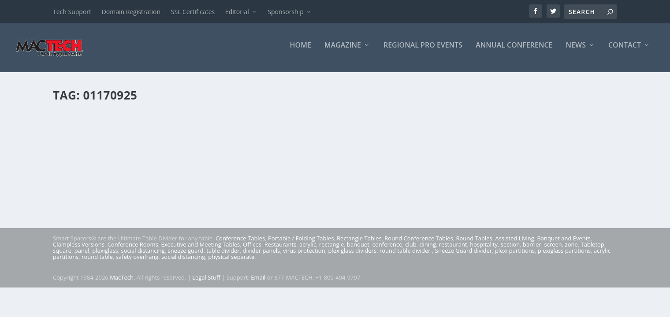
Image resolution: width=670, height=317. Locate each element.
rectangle (331, 250)
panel (81, 257)
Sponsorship (285, 11)
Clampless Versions (78, 250)
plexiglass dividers (352, 257)
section (510, 250)
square (62, 257)
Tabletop (592, 250)
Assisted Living (514, 244)
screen (553, 250)
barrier (532, 250)
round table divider (406, 257)
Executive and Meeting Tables (200, 250)
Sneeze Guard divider (463, 257)
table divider (222, 257)
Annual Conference (514, 51)
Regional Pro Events (422, 51)
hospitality (484, 250)
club (410, 250)
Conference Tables (240, 244)
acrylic (307, 250)
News (576, 51)
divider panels (261, 257)
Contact (624, 51)
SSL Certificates (193, 11)
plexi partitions (515, 257)
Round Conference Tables (418, 244)
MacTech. (122, 284)
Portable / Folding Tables (301, 244)
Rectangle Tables (359, 244)
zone (571, 250)
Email (258, 284)
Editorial (237, 11)
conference (387, 250)
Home (300, 51)
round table (97, 263)
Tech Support (72, 11)
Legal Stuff (206, 284)
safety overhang (137, 263)
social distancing (143, 257)
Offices (252, 250)
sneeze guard (186, 257)
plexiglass (105, 257)
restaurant (453, 250)
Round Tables (474, 244)
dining (428, 250)
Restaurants (280, 250)
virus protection (304, 257)
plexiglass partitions (564, 257)
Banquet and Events (563, 244)
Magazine (342, 51)
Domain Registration (131, 11)
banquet (358, 250)
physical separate (231, 263)
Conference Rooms (133, 250)
